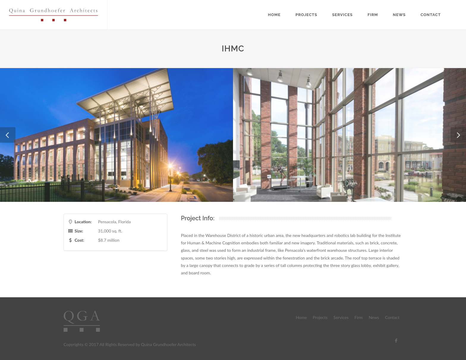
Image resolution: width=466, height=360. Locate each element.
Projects (306, 14)
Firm (373, 14)
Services (342, 14)
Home (274, 14)
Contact (431, 14)
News (399, 14)
